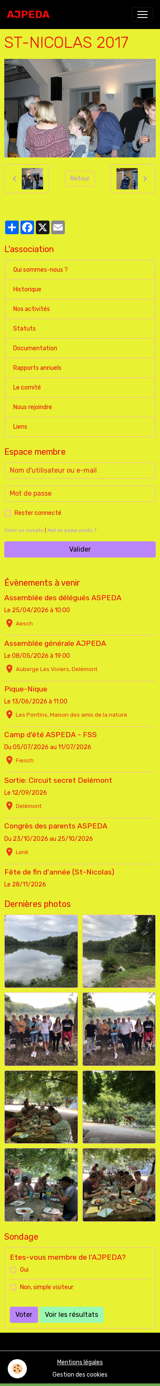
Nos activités (31, 309)
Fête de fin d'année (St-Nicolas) (59, 872)
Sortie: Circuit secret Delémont (58, 780)
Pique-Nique (25, 689)
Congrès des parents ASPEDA (56, 826)
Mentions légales (80, 1362)
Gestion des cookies (80, 1374)
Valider (80, 549)
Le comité (27, 387)
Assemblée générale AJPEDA (55, 643)
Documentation (35, 348)
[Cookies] (17, 1368)
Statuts (24, 328)
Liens (20, 426)
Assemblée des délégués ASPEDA (63, 597)
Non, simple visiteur (46, 1287)
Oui (24, 1269)
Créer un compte (24, 530)
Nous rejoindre (32, 407)
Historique (27, 289)
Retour (80, 178)
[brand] (28, 14)
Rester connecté (38, 513)
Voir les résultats (71, 1314)
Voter (23, 1314)
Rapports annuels (37, 368)
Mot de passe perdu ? (71, 530)
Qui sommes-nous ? (40, 269)
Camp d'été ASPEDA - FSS (50, 734)
